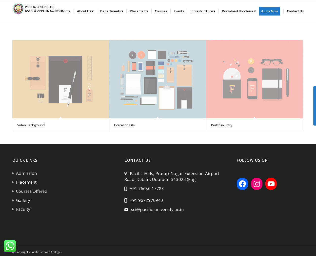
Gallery (22, 200)
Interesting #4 (124, 125)
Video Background (31, 125)
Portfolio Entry (221, 125)
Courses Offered (30, 191)
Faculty (22, 209)
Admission (25, 173)
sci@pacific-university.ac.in (157, 209)
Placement (25, 182)
